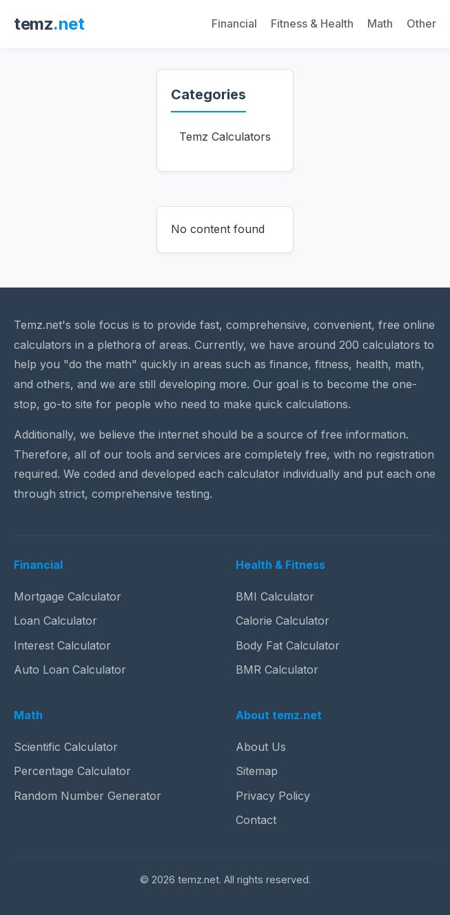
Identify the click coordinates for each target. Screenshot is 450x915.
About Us (261, 747)
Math (380, 23)
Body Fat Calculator (288, 645)
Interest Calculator (62, 645)
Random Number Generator (87, 796)
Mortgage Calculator (67, 596)
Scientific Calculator (66, 747)
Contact (256, 820)
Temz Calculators (225, 136)
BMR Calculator (277, 669)
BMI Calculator (275, 596)
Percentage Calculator (72, 771)
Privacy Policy (273, 796)
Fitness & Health (312, 23)
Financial (234, 23)
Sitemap (257, 771)
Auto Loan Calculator (70, 669)
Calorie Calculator (282, 620)
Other (421, 23)
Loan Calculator (55, 620)
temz (49, 24)
